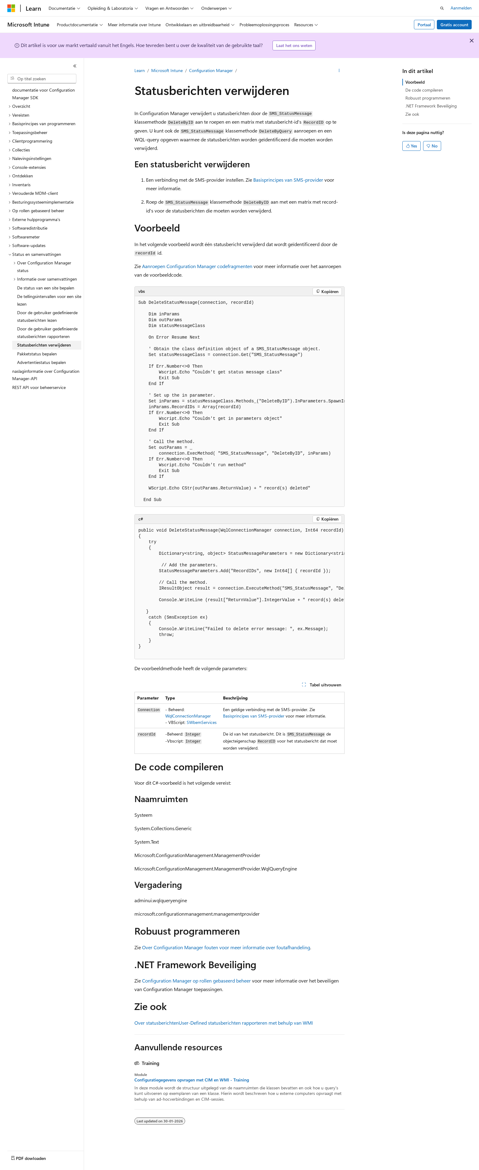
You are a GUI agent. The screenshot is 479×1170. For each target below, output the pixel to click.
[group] (239, 401)
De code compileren (424, 90)
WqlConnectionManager (188, 716)
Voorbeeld (415, 82)
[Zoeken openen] (442, 8)
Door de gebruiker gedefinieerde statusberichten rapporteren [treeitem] (47, 332)
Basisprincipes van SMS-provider (288, 179)
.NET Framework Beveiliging (431, 106)
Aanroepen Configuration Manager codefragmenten (197, 266)
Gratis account (454, 24)
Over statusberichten (156, 1022)
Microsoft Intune (167, 70)
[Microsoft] (11, 8)
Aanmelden (461, 8)
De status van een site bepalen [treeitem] (45, 288)
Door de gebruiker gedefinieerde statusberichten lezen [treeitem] (47, 316)
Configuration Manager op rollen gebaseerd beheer (196, 980)
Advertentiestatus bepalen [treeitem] (41, 362)
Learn (139, 70)
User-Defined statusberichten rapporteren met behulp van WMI (246, 1022)
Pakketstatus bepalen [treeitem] (37, 354)
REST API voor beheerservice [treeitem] (39, 387)
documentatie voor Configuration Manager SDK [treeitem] (43, 93)
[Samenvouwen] (74, 65)
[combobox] (41, 79)
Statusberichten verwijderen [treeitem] (44, 345)
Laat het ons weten (294, 45)
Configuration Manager (211, 70)
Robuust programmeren (427, 98)
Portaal (424, 24)
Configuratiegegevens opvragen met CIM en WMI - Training (191, 1080)
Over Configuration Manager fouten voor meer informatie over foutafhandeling (226, 947)
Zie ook (412, 114)
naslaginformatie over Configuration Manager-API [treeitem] (45, 375)
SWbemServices (202, 722)
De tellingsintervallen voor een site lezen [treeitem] (49, 300)
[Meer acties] (339, 70)
